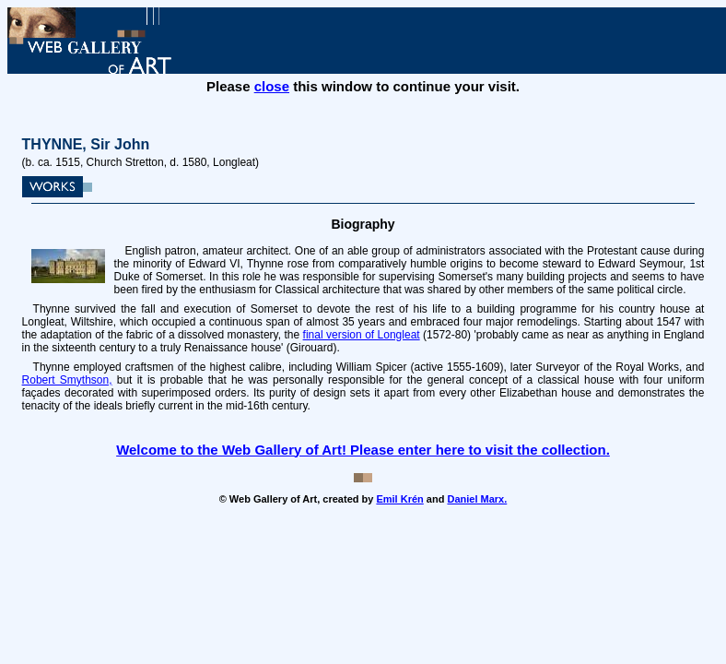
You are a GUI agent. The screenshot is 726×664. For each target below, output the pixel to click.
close (271, 86)
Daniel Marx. (477, 498)
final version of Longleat (361, 334)
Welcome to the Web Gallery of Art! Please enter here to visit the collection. (363, 449)
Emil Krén (399, 498)
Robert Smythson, (67, 380)
